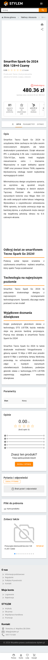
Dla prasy (7, 611)
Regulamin (7, 577)
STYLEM (16, 3)
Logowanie (8, 594)
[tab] (12, 124)
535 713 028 (11, 635)
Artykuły (7, 608)
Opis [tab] (18, 124)
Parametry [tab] (29, 124)
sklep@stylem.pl (12, 632)
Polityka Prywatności (12, 580)
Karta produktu (11, 509)
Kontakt (6, 583)
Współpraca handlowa (12, 614)
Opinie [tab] (40, 124)
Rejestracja (8, 597)
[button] (14, 553)
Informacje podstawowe (13, 574)
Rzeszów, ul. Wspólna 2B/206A (18, 629)
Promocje (7, 617)
